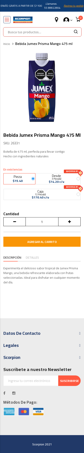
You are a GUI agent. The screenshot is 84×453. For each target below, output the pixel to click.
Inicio (6, 44)
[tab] (12, 258)
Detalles (32, 257)
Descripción (12, 257)
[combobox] (36, 31)
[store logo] (23, 19)
